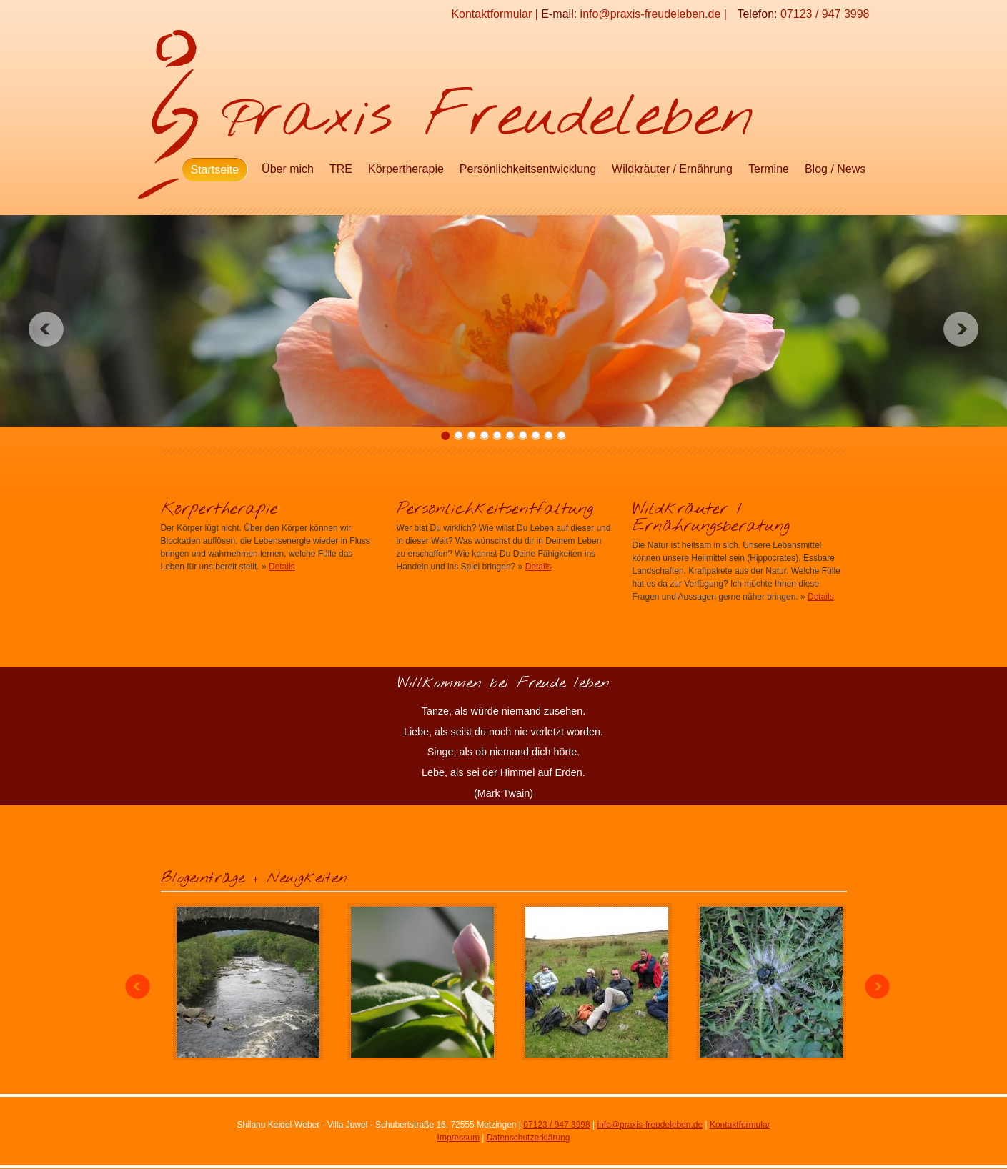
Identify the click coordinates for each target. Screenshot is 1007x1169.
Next (960, 329)
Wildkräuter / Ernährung (672, 169)
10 (561, 435)
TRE (340, 169)
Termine (768, 169)
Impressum (458, 1138)
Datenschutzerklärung (528, 1138)
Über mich (288, 169)
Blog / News (835, 169)
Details (282, 567)
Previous (46, 329)
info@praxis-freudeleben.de (650, 14)
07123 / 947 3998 (825, 14)
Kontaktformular (491, 14)
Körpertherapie (406, 169)
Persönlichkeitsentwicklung (528, 169)
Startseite (215, 170)
